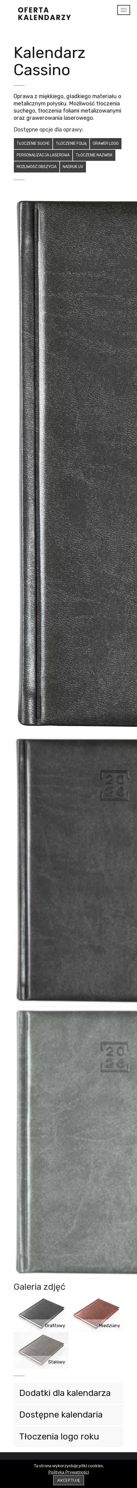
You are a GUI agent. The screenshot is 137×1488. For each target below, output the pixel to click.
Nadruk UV (73, 166)
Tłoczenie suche (33, 143)
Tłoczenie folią (71, 143)
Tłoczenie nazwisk (94, 155)
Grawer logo (106, 143)
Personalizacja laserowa (43, 155)
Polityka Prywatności (68, 1471)
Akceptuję (68, 1480)
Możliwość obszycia (37, 166)
